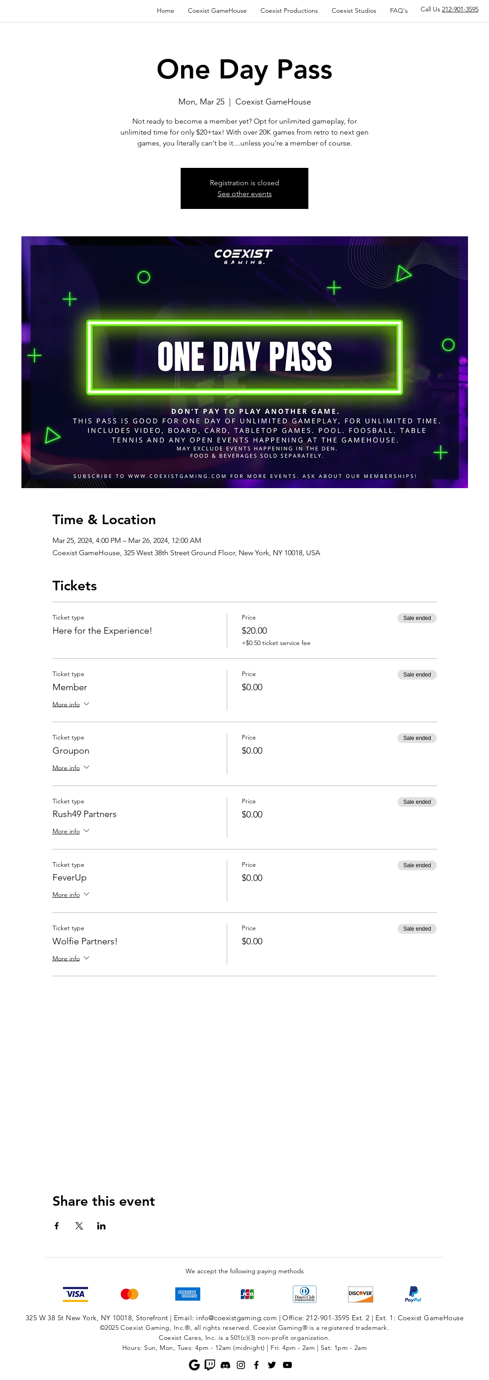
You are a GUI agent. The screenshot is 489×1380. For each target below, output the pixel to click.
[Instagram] (240, 1364)
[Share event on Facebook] (56, 1225)
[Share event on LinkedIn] (101, 1225)
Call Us (450, 9)
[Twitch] (209, 1364)
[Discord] (225, 1364)
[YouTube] (287, 1364)
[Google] (194, 1364)
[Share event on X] (79, 1225)
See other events (245, 193)
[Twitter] (271, 1364)
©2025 (109, 1327)
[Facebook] (256, 1364)
